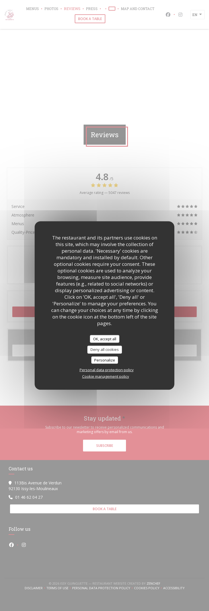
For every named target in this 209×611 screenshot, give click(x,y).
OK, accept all (104, 338)
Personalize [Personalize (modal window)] (104, 359)
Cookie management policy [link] (105, 376)
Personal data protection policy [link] (107, 369)
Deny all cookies (104, 349)
